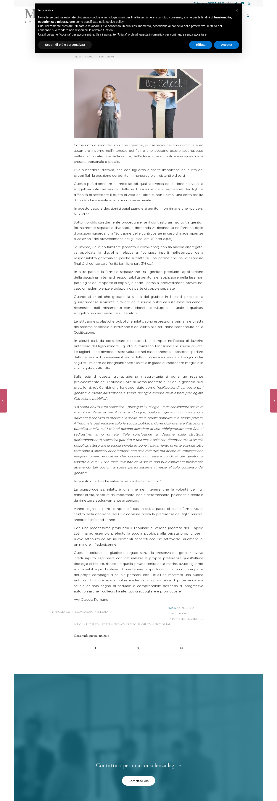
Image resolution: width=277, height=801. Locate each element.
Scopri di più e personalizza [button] (65, 44)
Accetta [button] (226, 44)
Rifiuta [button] (201, 44)
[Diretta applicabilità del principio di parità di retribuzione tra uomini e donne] (273, 401)
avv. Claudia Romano (93, 611)
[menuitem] (248, 16)
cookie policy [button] (114, 21)
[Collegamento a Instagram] (249, 3)
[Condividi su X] (138, 648)
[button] (236, 10)
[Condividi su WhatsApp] (181, 648)
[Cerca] (248, 16)
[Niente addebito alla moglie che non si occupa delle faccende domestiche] (3, 401)
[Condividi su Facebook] (95, 648)
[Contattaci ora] (138, 781)
